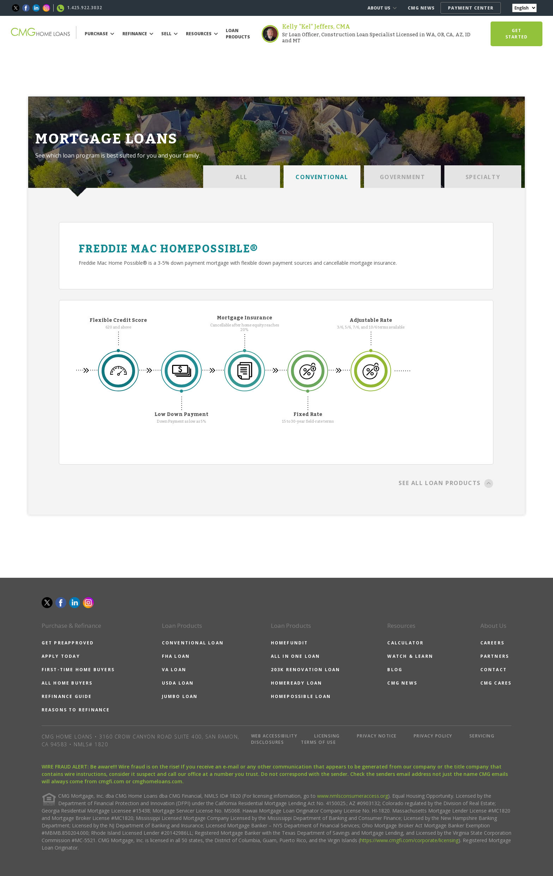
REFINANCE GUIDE (67, 696)
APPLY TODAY (61, 656)
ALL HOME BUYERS (67, 683)
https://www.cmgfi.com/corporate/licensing (409, 840)
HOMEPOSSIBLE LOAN (301, 696)
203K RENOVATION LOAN (305, 670)
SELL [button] (169, 34)
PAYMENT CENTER (470, 8)
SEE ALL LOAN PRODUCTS (446, 483)
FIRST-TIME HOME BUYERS (78, 670)
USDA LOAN (178, 683)
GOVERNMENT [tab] (402, 177)
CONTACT (493, 670)
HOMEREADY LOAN (296, 683)
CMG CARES (496, 683)
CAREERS (492, 643)
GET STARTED (516, 33)
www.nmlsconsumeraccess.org (352, 795)
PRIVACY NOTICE (377, 736)
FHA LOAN (176, 656)
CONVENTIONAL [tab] (322, 177)
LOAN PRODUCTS (238, 33)
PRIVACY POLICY (433, 736)
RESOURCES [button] (202, 34)
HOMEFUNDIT (289, 643)
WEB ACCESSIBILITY (274, 736)
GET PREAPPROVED (68, 643)
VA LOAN (174, 670)
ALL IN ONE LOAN (295, 656)
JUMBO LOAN (180, 696)
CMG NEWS (421, 8)
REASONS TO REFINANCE (76, 710)
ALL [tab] (242, 177)
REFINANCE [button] (137, 34)
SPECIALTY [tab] (483, 177)
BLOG (394, 670)
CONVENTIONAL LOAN (193, 643)
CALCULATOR (405, 643)
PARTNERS (494, 656)
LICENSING (327, 736)
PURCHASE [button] (99, 34)
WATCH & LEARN (410, 656)
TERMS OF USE (318, 742)
